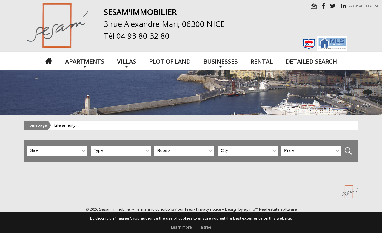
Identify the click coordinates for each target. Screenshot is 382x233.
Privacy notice (208, 209)
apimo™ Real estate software (270, 209)
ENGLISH (372, 6)
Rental (261, 61)
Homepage (37, 125)
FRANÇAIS (356, 6)
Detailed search (311, 61)
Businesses (220, 61)
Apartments (84, 61)
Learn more (181, 227)
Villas (126, 61)
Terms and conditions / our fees (164, 209)
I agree (205, 227)
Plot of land (169, 61)
